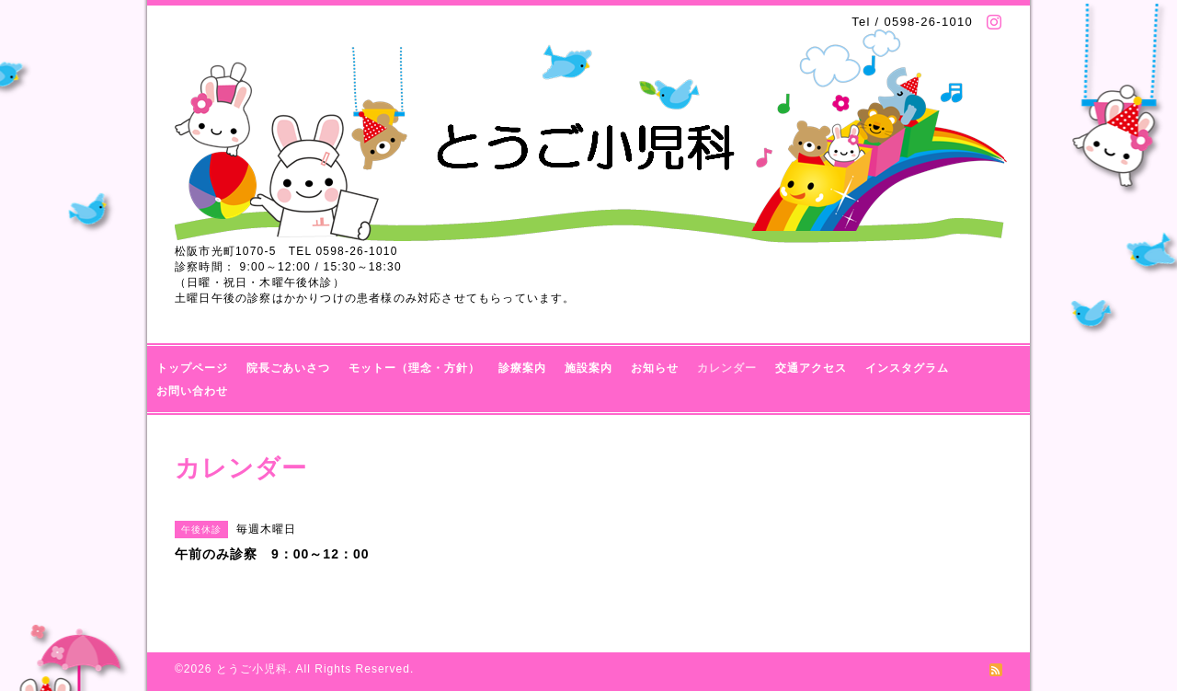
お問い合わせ (192, 391)
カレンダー (727, 368)
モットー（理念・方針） (414, 368)
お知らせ (655, 368)
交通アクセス (811, 368)
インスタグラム (907, 368)
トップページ (192, 368)
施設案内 (588, 368)
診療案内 (522, 368)
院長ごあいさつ (288, 368)
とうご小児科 (252, 668)
